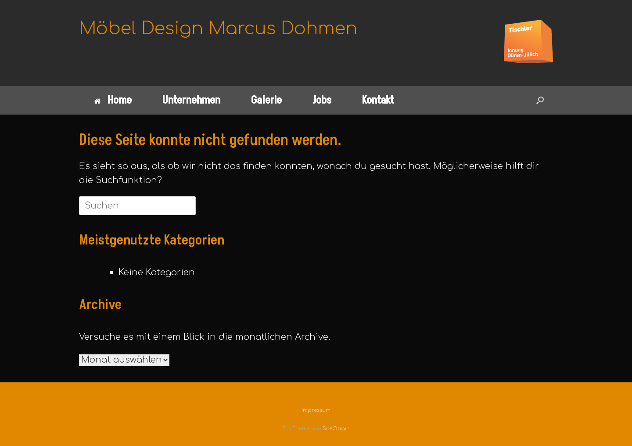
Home (113, 100)
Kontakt (378, 100)
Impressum (316, 410)
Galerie (266, 100)
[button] (540, 100)
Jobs (321, 100)
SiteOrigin (336, 429)
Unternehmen (191, 100)
